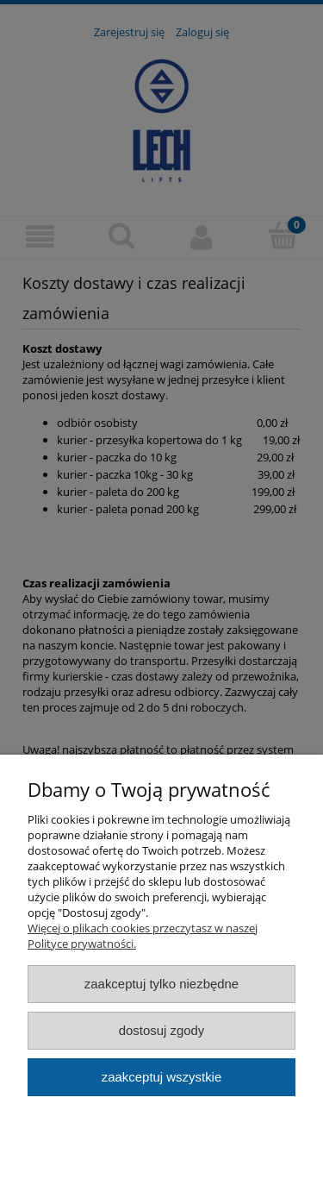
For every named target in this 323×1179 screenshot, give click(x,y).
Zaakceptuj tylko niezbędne (161, 983)
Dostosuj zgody (162, 1030)
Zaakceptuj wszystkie (161, 1076)
